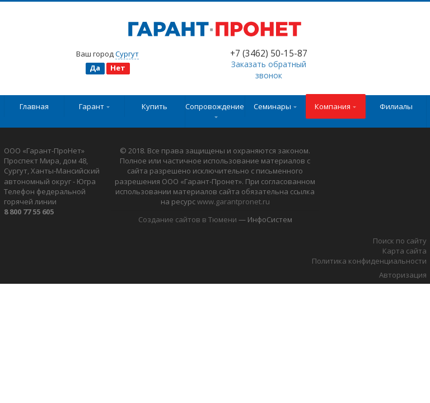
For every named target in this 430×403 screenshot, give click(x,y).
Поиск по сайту (400, 241)
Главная (34, 106)
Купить (154, 106)
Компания (335, 106)
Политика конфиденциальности (369, 261)
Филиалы (396, 106)
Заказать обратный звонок (268, 70)
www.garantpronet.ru (233, 201)
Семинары (275, 106)
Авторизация (403, 275)
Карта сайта (404, 251)
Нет (117, 68)
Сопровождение (214, 109)
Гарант (94, 106)
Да (95, 68)
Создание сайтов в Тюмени (187, 219)
